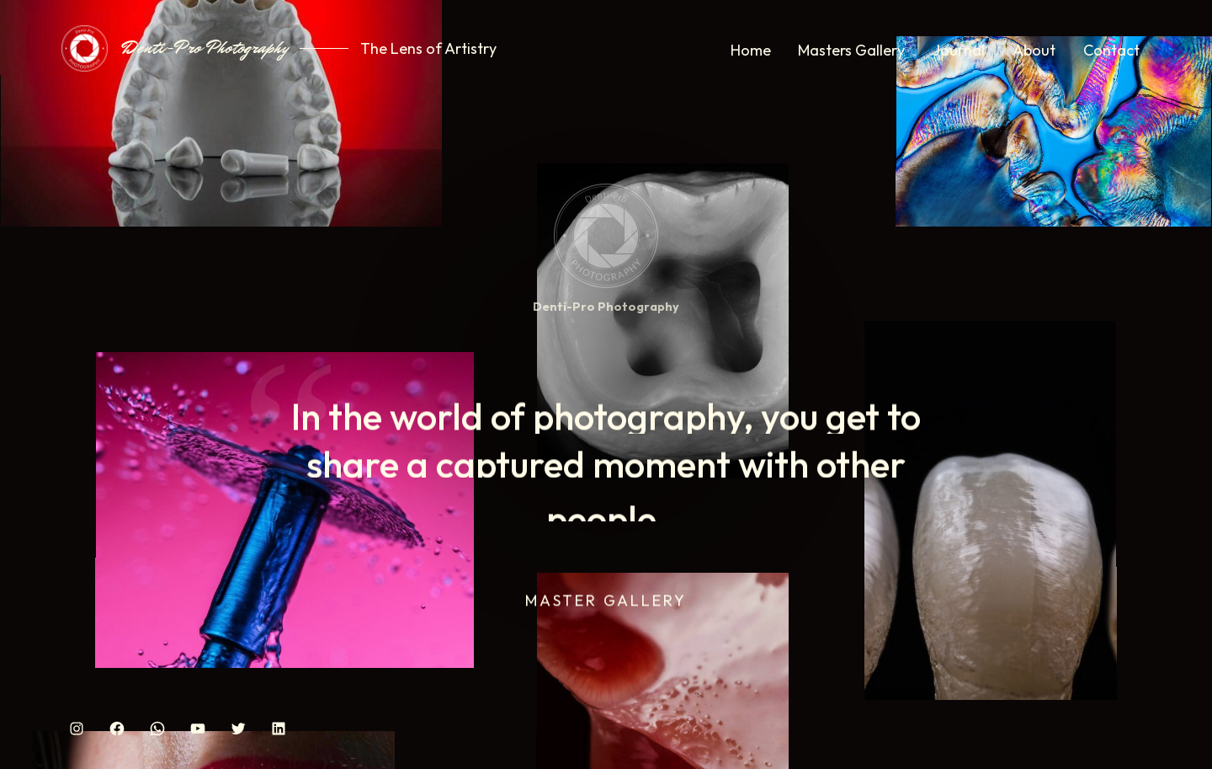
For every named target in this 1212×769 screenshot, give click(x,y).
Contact (1111, 50)
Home (751, 50)
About (1034, 50)
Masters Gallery (851, 50)
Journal (959, 50)
